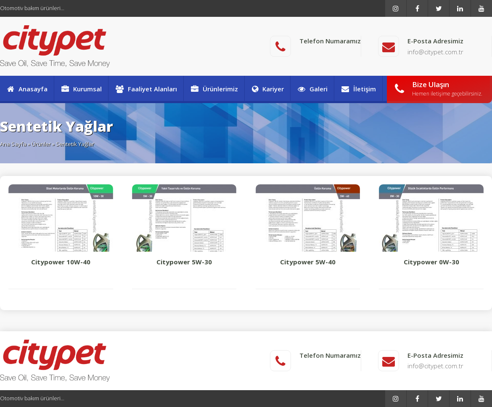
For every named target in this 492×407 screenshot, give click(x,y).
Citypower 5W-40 (308, 225)
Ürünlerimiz (214, 89)
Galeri (312, 89)
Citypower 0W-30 (431, 225)
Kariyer (267, 89)
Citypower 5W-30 (184, 225)
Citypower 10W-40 (60, 225)
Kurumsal (81, 89)
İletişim (358, 89)
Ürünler (41, 144)
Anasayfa (27, 89)
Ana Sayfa (13, 144)
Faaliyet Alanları (146, 89)
